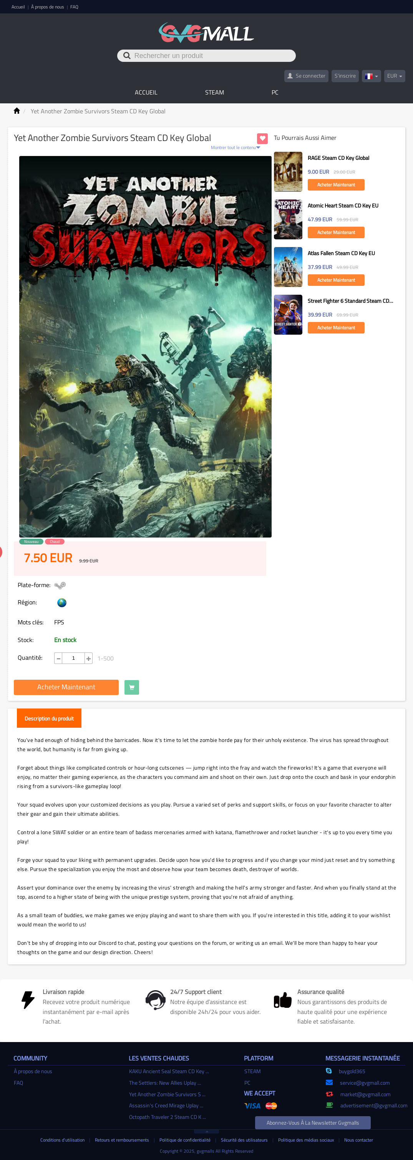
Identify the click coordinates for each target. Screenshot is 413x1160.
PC (275, 92)
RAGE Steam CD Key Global (338, 158)
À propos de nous (48, 6)
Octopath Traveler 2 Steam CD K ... (167, 1117)
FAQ (74, 6)
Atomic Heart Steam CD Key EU (343, 205)
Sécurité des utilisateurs (245, 1139)
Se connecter (306, 75)
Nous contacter (358, 1139)
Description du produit (49, 718)
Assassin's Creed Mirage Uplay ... (166, 1105)
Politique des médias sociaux (306, 1139)
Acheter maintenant (66, 687)
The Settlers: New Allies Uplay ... (165, 1083)
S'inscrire (345, 75)
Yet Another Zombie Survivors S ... (167, 1094)
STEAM (214, 92)
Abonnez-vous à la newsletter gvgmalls (313, 1123)
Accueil (19, 6)
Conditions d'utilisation (63, 1139)
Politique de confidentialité (185, 1139)
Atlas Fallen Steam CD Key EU (341, 253)
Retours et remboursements (122, 1139)
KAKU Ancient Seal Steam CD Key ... (169, 1071)
